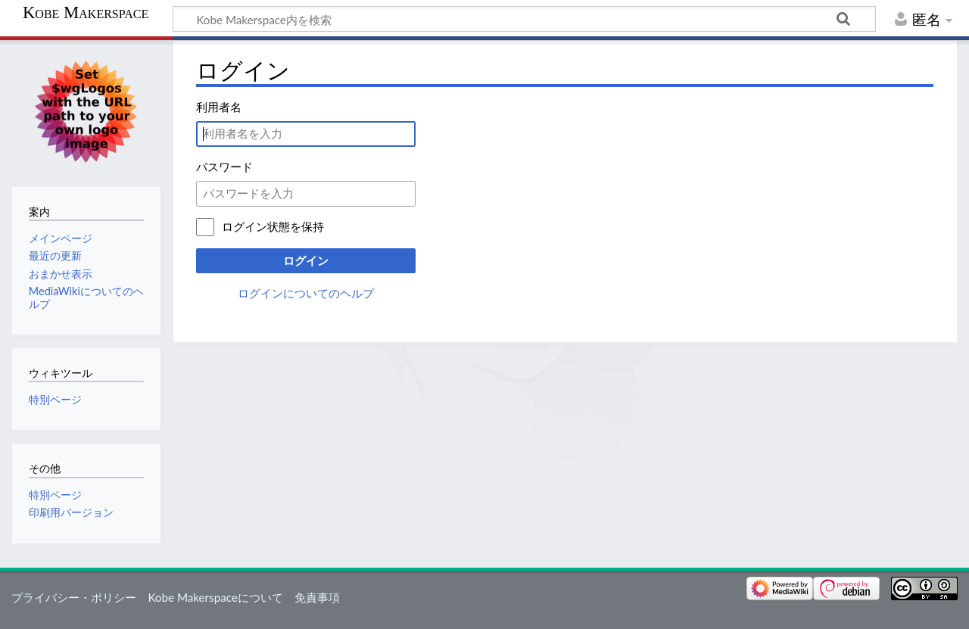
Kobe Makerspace (85, 13)
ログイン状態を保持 (273, 226)
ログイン (306, 260)
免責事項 (317, 597)
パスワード (224, 166)
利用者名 (218, 107)
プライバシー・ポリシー (73, 597)
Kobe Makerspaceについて (215, 597)
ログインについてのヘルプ (306, 293)
